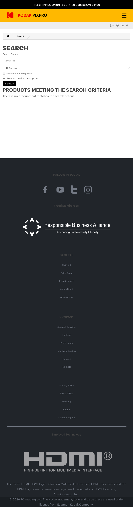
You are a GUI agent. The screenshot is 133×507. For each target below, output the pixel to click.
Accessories (66, 296)
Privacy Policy (66, 385)
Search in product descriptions (21, 78)
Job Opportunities (66, 350)
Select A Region (66, 417)
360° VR (66, 264)
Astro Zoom (67, 272)
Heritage (66, 334)
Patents (66, 409)
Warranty (66, 401)
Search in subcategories (17, 73)
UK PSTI (66, 366)
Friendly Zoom (66, 280)
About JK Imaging (66, 326)
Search (20, 36)
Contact (66, 358)
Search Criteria (11, 54)
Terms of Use (66, 393)
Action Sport (66, 288)
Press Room (66, 342)
